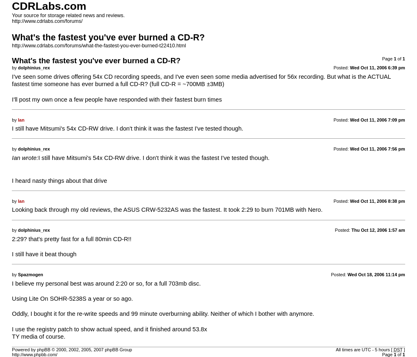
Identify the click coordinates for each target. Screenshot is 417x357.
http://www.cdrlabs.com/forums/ (47, 21)
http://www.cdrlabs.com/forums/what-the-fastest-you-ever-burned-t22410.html (99, 46)
